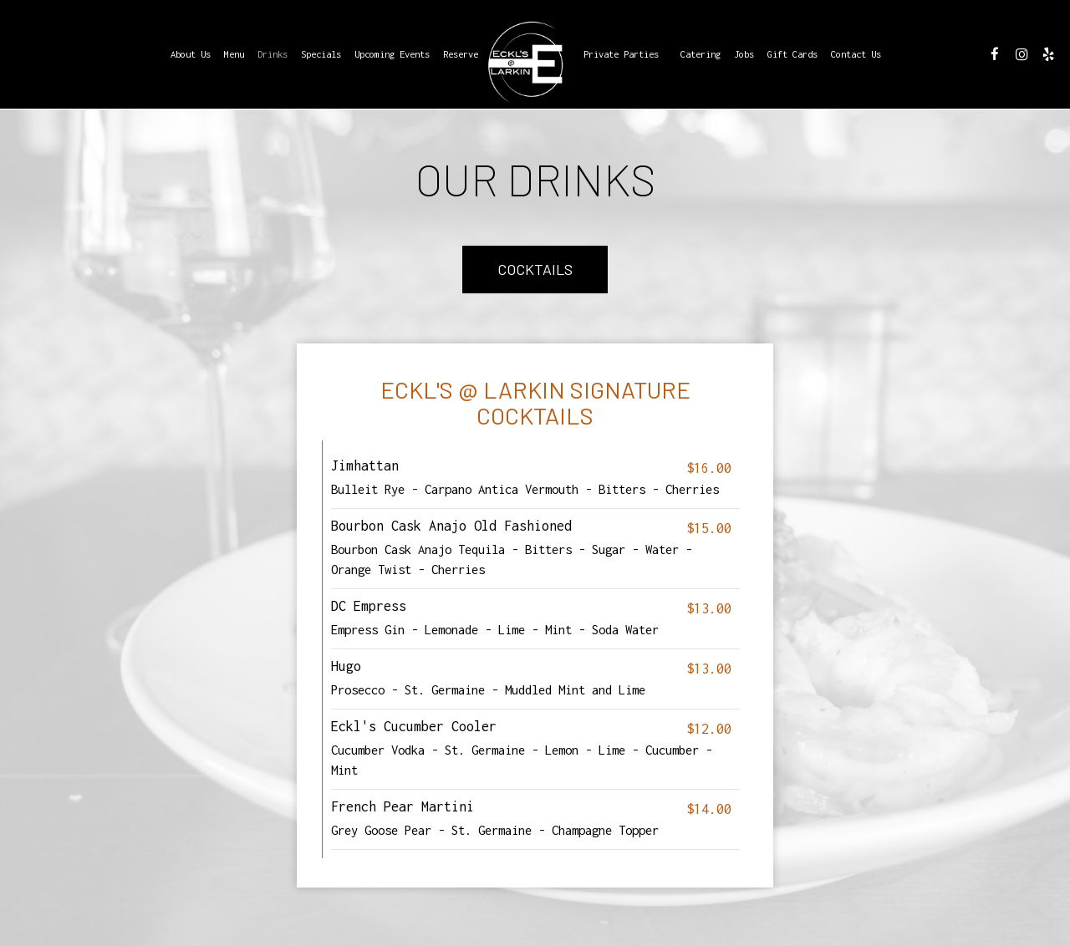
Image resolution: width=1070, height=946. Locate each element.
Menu (234, 53)
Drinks (272, 53)
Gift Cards (792, 53)
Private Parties (621, 53)
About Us (191, 53)
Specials (321, 53)
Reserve (460, 53)
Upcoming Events (392, 53)
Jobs (744, 53)
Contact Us (856, 53)
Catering (700, 53)
